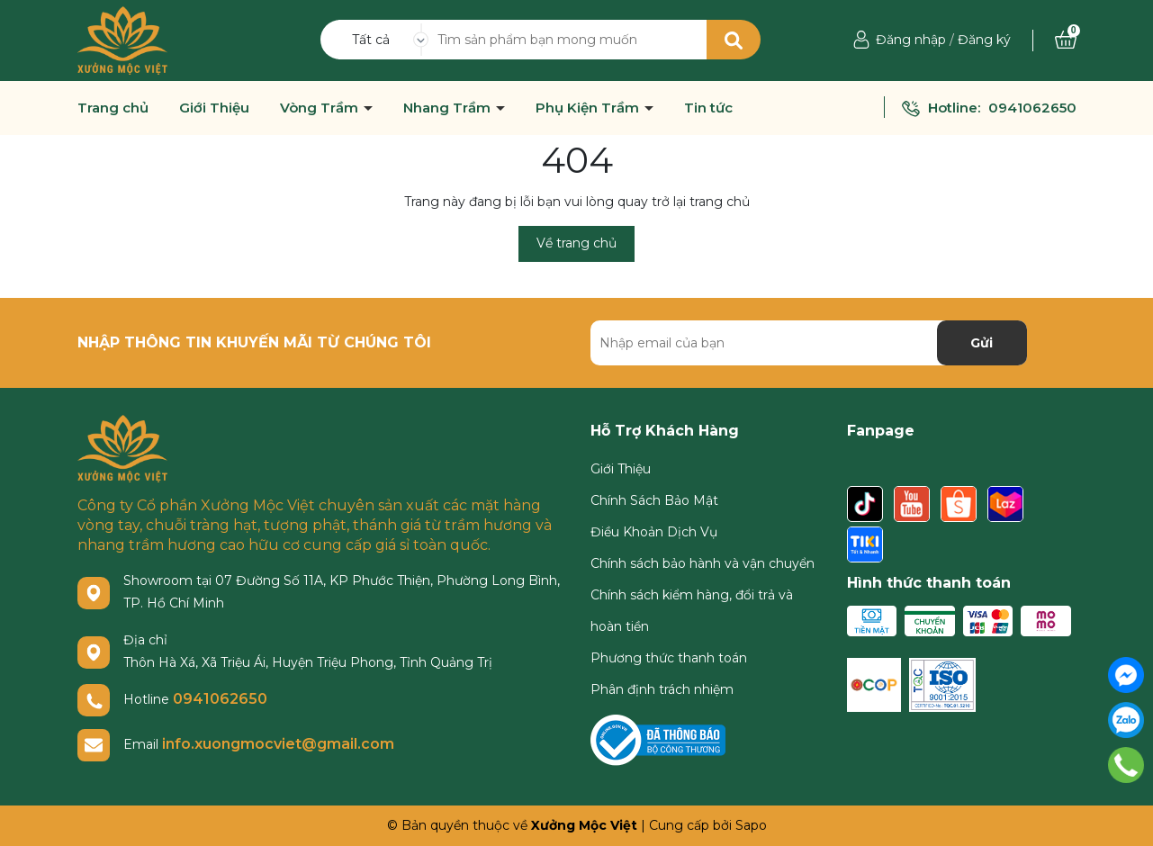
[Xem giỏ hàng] (1065, 40)
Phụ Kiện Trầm (589, 108)
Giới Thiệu (214, 108)
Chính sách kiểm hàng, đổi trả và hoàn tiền (691, 610)
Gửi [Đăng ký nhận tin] (981, 343)
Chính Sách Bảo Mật (654, 500)
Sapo (751, 825)
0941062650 (1032, 107)
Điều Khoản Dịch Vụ (653, 532)
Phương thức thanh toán (668, 658)
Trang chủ (113, 108)
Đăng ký (984, 40)
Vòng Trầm (321, 108)
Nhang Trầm (448, 108)
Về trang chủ (576, 243)
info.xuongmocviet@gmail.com (278, 743)
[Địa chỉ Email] (808, 342)
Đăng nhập (911, 40)
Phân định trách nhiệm (662, 689)
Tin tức (708, 108)
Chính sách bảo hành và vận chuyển (702, 563)
